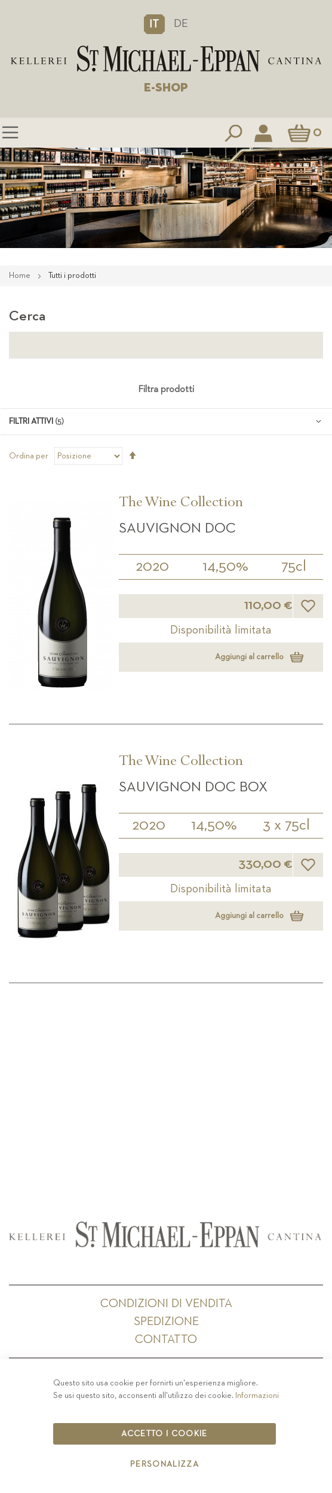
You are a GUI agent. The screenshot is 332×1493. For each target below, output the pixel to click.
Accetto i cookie (164, 1434)
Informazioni (257, 1395)
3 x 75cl (286, 825)
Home (20, 275)
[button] (154, 24)
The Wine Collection (181, 503)
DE (181, 23)
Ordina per (28, 456)
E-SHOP (166, 88)
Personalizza (164, 1464)
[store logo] (166, 59)
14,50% (225, 566)
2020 (152, 566)
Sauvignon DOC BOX (193, 787)
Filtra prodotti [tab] (166, 389)
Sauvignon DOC (177, 528)
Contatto (166, 1339)
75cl (293, 566)
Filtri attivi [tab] (31, 421)
